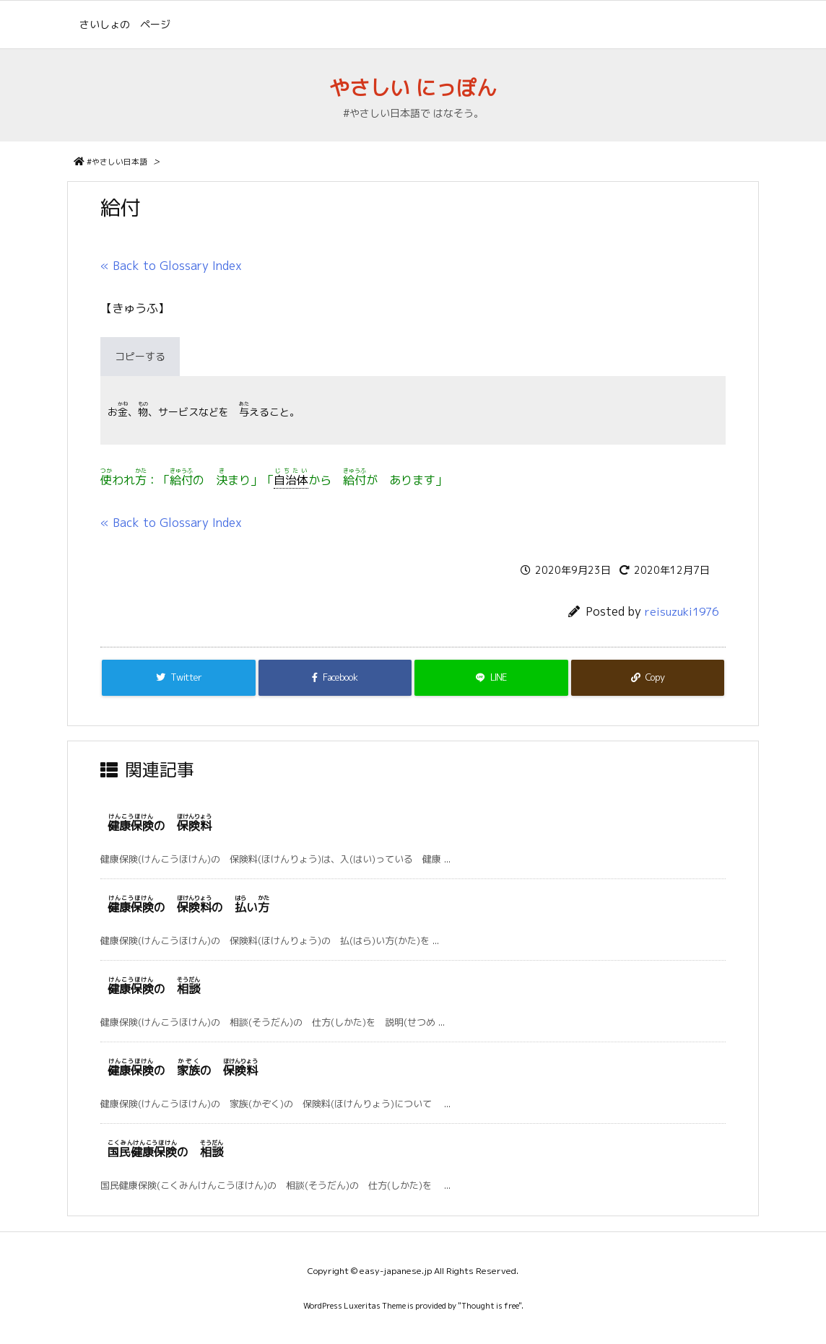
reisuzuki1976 (681, 611)
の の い (188, 907)
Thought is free (489, 1306)
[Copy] (648, 678)
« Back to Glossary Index (171, 266)
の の (183, 1070)
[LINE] (491, 678)
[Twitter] (179, 678)
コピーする (140, 356)
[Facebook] (335, 678)
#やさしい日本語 (117, 162)
